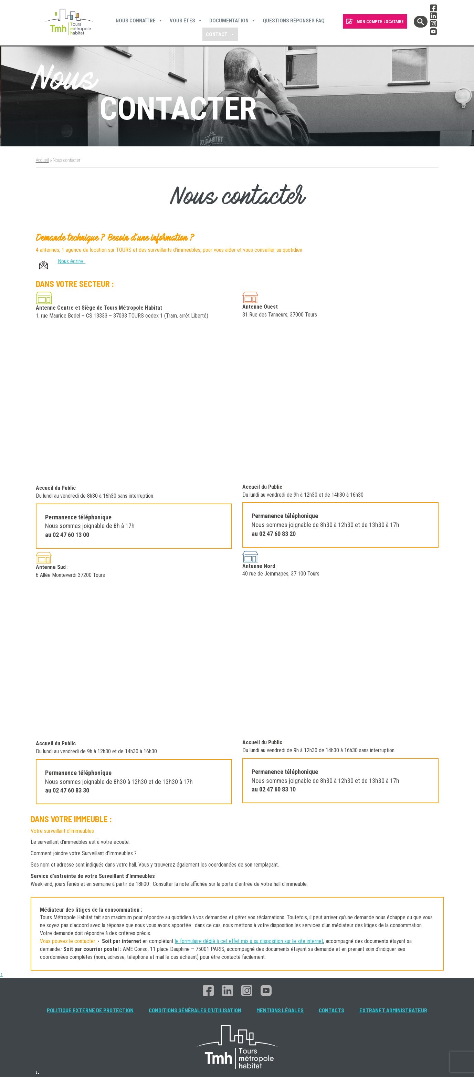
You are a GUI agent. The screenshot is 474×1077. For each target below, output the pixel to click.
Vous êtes (186, 21)
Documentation (232, 21)
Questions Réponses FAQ (294, 21)
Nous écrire (72, 261)
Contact (220, 34)
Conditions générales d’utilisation (195, 1010)
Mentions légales (280, 1010)
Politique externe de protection (90, 1010)
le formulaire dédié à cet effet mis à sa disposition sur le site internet (249, 941)
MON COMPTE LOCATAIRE (380, 21)
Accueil (42, 160)
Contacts (331, 1010)
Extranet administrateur (393, 1010)
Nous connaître (139, 21)
